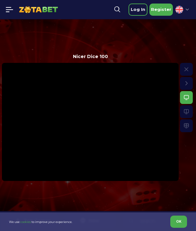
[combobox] (182, 10)
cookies (25, 222)
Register (161, 9)
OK (179, 221)
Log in (138, 9)
